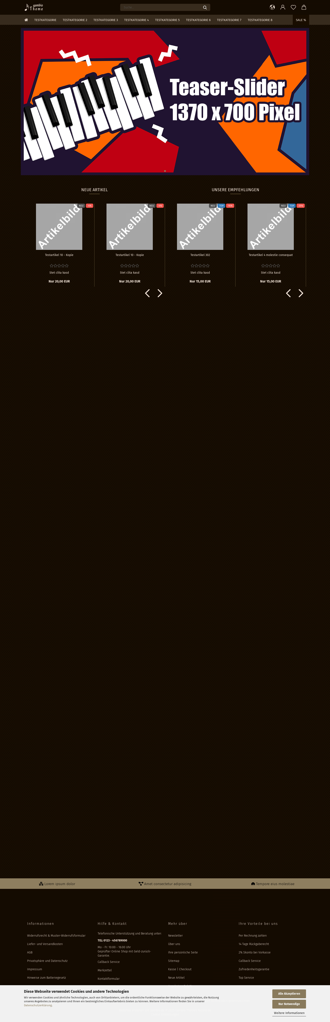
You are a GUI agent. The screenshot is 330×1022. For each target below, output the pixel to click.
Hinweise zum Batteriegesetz (46, 978)
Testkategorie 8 (260, 20)
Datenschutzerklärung (38, 1005)
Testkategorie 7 (229, 20)
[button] (272, 7)
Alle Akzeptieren (289, 993)
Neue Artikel (176, 978)
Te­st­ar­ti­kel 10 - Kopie (59, 255)
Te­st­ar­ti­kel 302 (200, 255)
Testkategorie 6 (198, 20)
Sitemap (173, 961)
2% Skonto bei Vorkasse (255, 952)
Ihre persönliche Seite (183, 952)
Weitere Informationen (289, 1013)
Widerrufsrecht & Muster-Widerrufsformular (56, 935)
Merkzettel (105, 970)
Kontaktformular (109, 979)
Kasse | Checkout (180, 969)
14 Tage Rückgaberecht (254, 944)
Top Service (246, 978)
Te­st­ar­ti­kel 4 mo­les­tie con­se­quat (271, 255)
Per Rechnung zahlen (253, 935)
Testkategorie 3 (105, 20)
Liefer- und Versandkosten (45, 944)
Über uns (174, 944)
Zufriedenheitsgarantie (254, 969)
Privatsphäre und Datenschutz (47, 961)
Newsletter (175, 935)
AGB (29, 952)
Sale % (301, 20)
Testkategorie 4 (136, 20)
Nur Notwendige (289, 1004)
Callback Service (109, 962)
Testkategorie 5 (167, 20)
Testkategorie (45, 20)
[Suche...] (205, 7)
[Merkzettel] (293, 7)
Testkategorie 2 (75, 20)
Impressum (34, 969)
